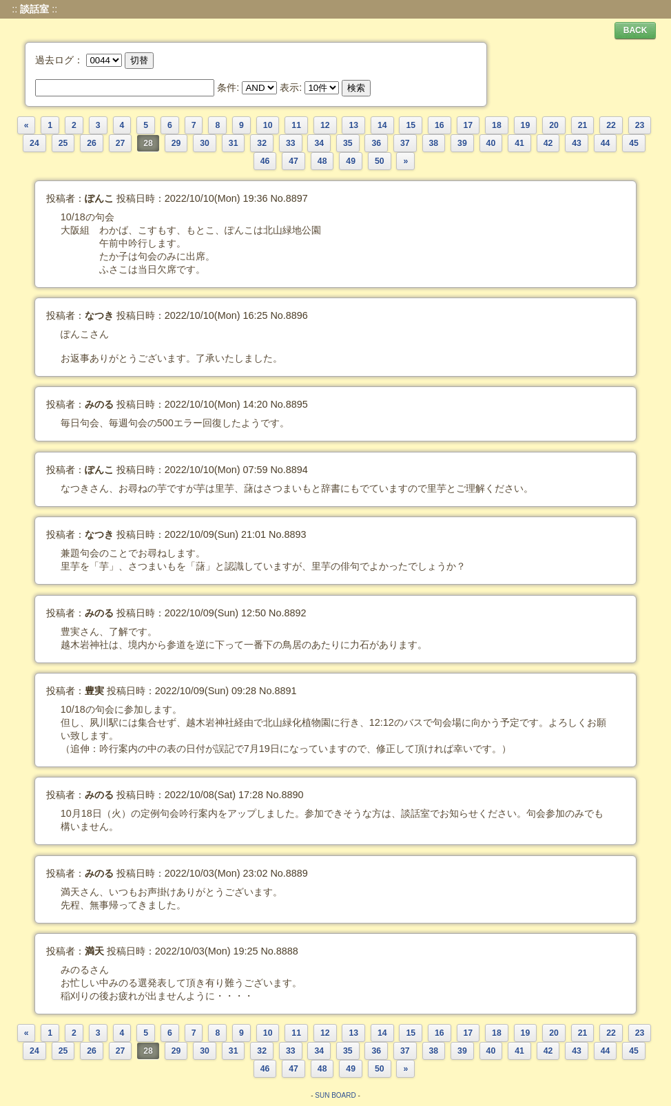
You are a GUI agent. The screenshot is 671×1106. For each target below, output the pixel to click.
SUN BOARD (335, 1095)
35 (348, 143)
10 (268, 125)
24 (34, 143)
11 (296, 125)
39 (462, 143)
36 (376, 143)
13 (353, 125)
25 (63, 143)
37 (405, 143)
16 (439, 125)
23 (640, 125)
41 (519, 143)
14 (382, 125)
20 (554, 125)
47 (293, 161)
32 (262, 143)
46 (265, 161)
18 (497, 125)
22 (611, 125)
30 (204, 143)
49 (350, 161)
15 (410, 125)
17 (468, 125)
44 (605, 143)
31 (233, 143)
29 (176, 143)
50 (379, 161)
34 (319, 143)
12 (325, 125)
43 (576, 143)
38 (434, 143)
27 (120, 143)
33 (291, 143)
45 (634, 143)
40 (491, 143)
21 (583, 125)
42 (548, 143)
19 (525, 125)
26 (91, 143)
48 (322, 161)
